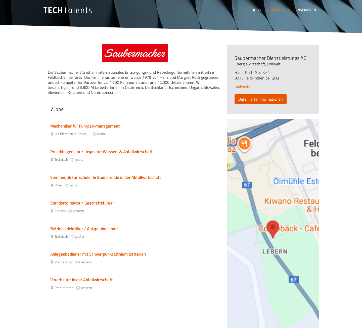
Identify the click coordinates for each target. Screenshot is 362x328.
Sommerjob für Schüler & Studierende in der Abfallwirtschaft (105, 177)
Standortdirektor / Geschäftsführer (82, 203)
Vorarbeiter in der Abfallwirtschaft (81, 279)
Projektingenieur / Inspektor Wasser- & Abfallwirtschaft (101, 151)
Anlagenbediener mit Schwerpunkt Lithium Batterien (98, 254)
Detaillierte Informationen (260, 99)
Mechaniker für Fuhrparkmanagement (85, 126)
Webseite (242, 87)
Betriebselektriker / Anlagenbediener (84, 228)
